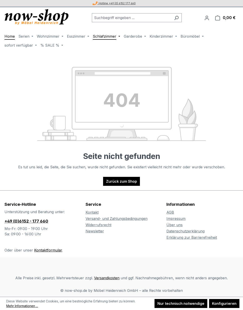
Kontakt (92, 212)
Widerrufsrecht (98, 225)
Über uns (174, 225)
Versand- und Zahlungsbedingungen (117, 218)
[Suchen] (176, 17)
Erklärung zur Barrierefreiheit (191, 237)
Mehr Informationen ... (22, 306)
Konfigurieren (224, 303)
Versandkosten (106, 278)
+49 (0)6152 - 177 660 (26, 221)
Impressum (176, 218)
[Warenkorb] (225, 17)
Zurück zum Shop (121, 181)
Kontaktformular (48, 250)
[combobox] (131, 17)
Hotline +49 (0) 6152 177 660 (114, 3)
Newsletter (95, 231)
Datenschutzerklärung (185, 231)
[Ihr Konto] (206, 17)
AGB (170, 212)
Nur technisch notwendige (180, 303)
